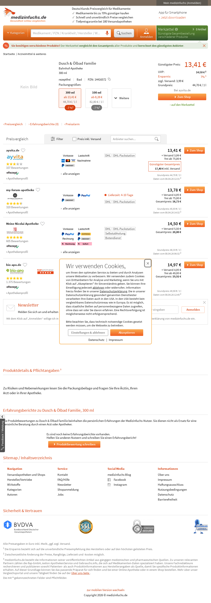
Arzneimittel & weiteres (32, 54)
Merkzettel (166, 29)
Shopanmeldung (68, 489)
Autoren (12, 494)
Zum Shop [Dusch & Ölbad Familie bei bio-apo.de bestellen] (193, 265)
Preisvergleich (14, 124)
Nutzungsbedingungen (172, 489)
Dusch (64, 63)
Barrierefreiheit (167, 499)
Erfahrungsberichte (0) (44, 124)
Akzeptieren (127, 332)
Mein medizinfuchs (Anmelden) (182, 3)
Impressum (116, 340)
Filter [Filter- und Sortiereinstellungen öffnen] (56, 139)
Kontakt (62, 474)
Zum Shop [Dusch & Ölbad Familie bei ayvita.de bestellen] (193, 150)
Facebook (117, 479)
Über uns (163, 474)
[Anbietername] (132, 139)
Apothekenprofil (18, 178)
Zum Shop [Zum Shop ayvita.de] (174, 97)
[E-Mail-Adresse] (152, 310)
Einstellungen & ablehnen (88, 332)
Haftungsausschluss (170, 484)
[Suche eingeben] (67, 33)
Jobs (60, 494)
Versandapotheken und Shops (26, 474)
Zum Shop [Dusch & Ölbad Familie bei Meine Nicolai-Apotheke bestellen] (193, 223)
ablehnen (98, 287)
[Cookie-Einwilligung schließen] (148, 263)
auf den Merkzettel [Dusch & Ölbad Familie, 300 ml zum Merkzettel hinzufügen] (183, 105)
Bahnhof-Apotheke (71, 68)
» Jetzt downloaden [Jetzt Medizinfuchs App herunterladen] (172, 17)
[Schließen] (204, 45)
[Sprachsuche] (107, 33)
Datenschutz (96, 340)
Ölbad (78, 63)
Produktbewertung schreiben (74, 444)
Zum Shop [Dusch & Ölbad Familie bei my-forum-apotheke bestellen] (193, 190)
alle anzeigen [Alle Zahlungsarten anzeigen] (71, 174)
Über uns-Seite (80, 573)
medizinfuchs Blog (119, 474)
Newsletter (64, 484)
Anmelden (146, 33)
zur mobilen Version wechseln (105, 590)
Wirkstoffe (13, 484)
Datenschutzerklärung (113, 291)
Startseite (9, 54)
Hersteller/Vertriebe (19, 479)
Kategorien (15, 33)
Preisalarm (73, 124)
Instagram (117, 484)
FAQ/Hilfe (63, 479)
